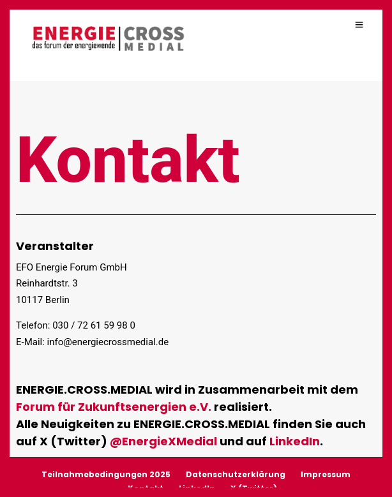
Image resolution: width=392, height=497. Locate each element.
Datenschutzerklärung (235, 473)
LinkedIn (294, 441)
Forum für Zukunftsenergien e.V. (113, 406)
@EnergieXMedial (163, 441)
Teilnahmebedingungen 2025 (105, 473)
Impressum (326, 473)
